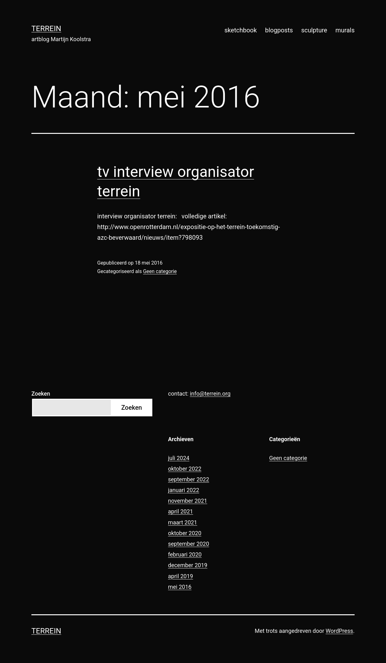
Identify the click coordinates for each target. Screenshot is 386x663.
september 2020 (188, 543)
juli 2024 (178, 458)
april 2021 (180, 511)
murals (345, 30)
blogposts (279, 30)
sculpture (314, 30)
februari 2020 (185, 554)
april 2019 (180, 576)
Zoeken (40, 393)
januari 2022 (183, 490)
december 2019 (187, 565)
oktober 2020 (184, 533)
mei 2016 (180, 587)
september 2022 (188, 479)
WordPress (339, 630)
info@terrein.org (210, 393)
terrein (46, 28)
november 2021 (187, 500)
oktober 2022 (184, 468)
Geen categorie (160, 271)
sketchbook (241, 30)
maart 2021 (182, 522)
